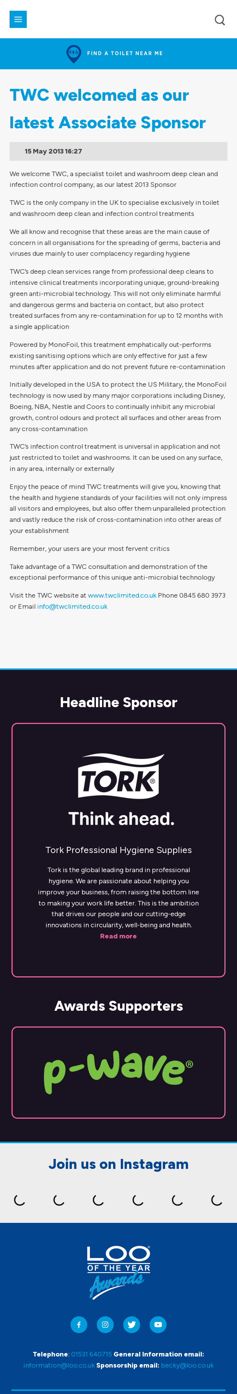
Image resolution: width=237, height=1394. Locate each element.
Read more (118, 936)
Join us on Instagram (119, 1163)
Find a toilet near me (125, 53)
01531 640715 (91, 1354)
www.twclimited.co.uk (122, 595)
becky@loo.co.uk (187, 1365)
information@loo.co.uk (59, 1365)
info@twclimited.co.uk (72, 606)
